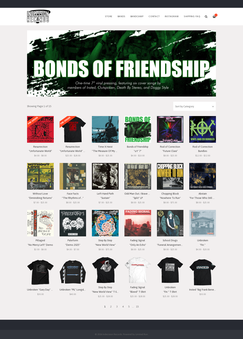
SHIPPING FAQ (192, 16)
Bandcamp (137, 16)
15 (137, 306)
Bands (121, 16)
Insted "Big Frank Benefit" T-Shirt (207, 289)
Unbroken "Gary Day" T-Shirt (42, 289)
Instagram (172, 16)
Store (108, 16)
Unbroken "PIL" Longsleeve (75, 289)
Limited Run (142, 334)
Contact (154, 16)
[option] (121, 63)
